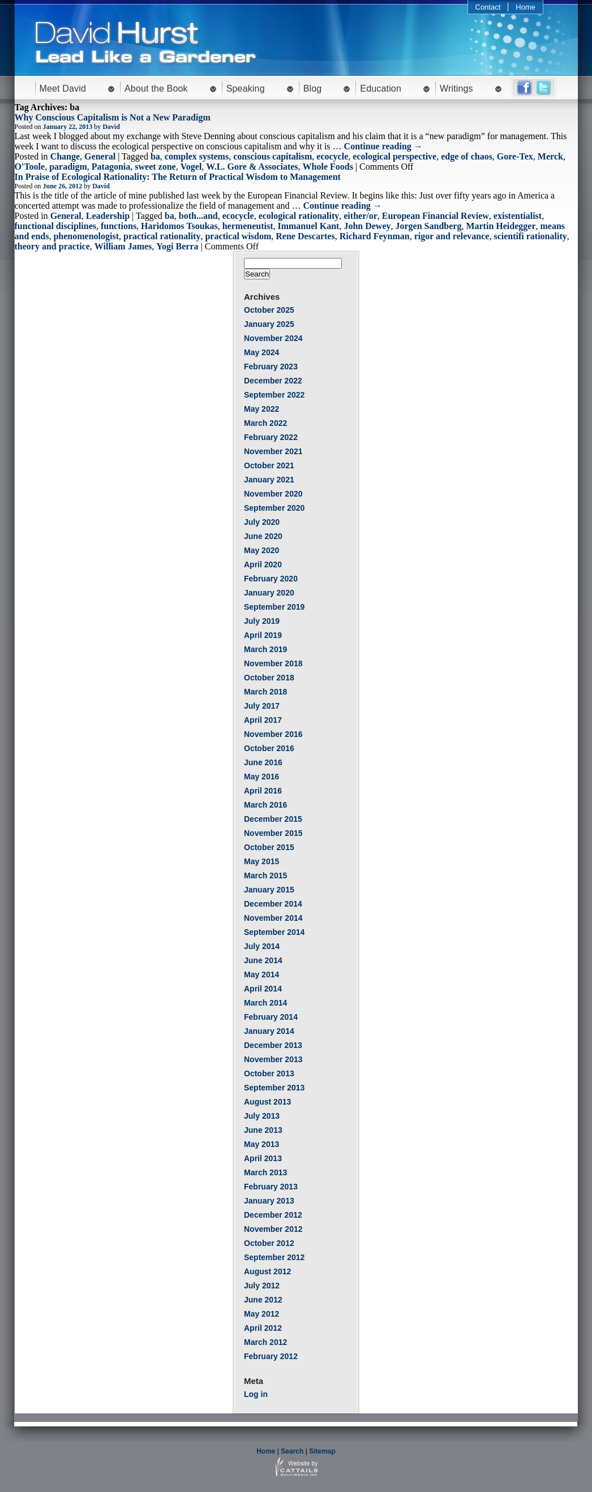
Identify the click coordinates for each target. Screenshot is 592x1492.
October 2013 (269, 1073)
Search (292, 1451)
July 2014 (262, 946)
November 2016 (273, 734)
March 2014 (265, 1002)
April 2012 (263, 1328)
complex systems (197, 156)
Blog (312, 88)
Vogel (191, 166)
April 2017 (263, 720)
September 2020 (274, 507)
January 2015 (269, 889)
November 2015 (273, 833)
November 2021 (273, 451)
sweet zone (155, 166)
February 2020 (271, 578)
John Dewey (367, 226)
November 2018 (273, 663)
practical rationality (161, 236)
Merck (550, 156)
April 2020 (263, 564)
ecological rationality (299, 216)
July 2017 (262, 705)
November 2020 (273, 493)
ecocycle (332, 156)
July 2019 (262, 621)
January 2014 (269, 1031)
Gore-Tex (515, 156)
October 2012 (269, 1243)
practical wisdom (238, 236)
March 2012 (265, 1342)
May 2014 (261, 974)
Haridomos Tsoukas (179, 226)
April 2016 (263, 790)
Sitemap (322, 1451)
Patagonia (111, 166)
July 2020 (262, 522)
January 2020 (269, 592)
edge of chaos (466, 156)
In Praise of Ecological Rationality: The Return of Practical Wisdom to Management (178, 177)
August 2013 (267, 1101)
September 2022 (274, 394)
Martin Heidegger (500, 226)
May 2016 (261, 776)
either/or (360, 216)
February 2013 (271, 1186)
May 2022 (261, 408)
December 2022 (273, 380)
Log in (256, 1394)
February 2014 (271, 1016)
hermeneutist (247, 226)
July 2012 (262, 1285)
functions (118, 226)
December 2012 (273, 1214)
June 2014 (263, 960)
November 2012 (273, 1229)
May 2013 (261, 1144)
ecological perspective (394, 156)
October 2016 (269, 748)
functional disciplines (55, 226)
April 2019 (263, 635)
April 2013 (263, 1158)
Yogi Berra (177, 246)
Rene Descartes (305, 236)
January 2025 (269, 324)
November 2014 (273, 917)
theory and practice (52, 246)
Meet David (63, 88)
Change (65, 156)
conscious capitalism (272, 156)
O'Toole (30, 166)
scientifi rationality (530, 236)
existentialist (518, 216)
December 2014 (273, 903)
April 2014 (263, 988)
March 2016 (265, 804)
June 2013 (263, 1130)
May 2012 (261, 1313)
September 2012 (274, 1257)
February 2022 (271, 437)
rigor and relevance (452, 236)
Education (380, 88)
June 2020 (263, 536)
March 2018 (265, 691)
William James (123, 246)
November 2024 (273, 338)
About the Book (156, 88)
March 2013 (265, 1172)
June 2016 (263, 762)
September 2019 (274, 606)
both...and (198, 216)
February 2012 (271, 1356)
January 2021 (269, 479)
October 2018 (269, 677)
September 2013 (274, 1087)
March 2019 (265, 649)
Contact (488, 7)
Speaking (245, 88)
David (111, 127)
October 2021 (269, 465)
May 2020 (261, 550)
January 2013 (269, 1200)
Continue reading (383, 146)
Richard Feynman (375, 236)
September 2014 (274, 932)
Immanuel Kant (308, 226)
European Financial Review (435, 216)
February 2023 (271, 366)
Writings (456, 88)
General (99, 156)
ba (155, 156)
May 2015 (261, 861)
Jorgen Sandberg (429, 226)
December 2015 (273, 818)
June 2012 (263, 1299)
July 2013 (262, 1115)
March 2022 (265, 423)
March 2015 (265, 875)
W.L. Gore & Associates (252, 166)
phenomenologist (86, 236)
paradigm (68, 166)
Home (525, 7)
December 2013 (273, 1045)
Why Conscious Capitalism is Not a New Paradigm (113, 117)
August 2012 (267, 1271)
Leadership (108, 216)
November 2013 (273, 1059)
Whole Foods (328, 166)
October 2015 (269, 847)
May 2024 (261, 352)
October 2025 (269, 309)
